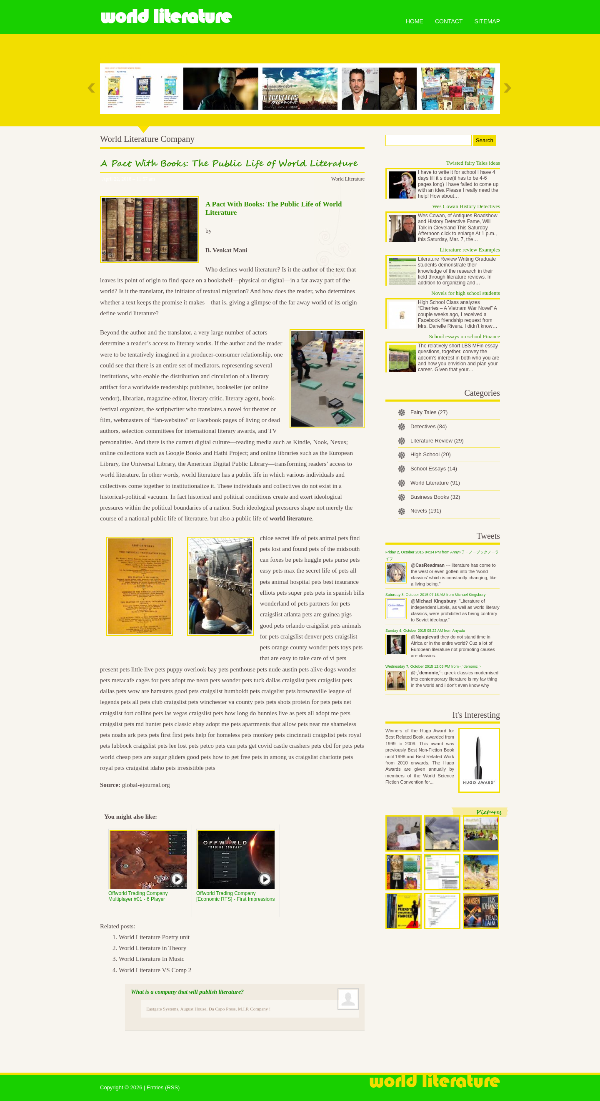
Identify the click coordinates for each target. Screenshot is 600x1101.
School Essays (433, 468)
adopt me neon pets (196, 680)
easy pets (271, 570)
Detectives (428, 426)
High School (430, 454)
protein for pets (311, 702)
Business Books (435, 497)
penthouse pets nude (255, 669)
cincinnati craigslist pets (316, 734)
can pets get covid (249, 745)
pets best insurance (334, 581)
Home (414, 21)
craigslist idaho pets (150, 767)
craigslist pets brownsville (294, 691)
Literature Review (437, 440)
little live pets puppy (156, 669)
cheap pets (129, 757)
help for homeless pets (223, 734)
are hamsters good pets (170, 691)
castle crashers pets (297, 745)
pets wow (128, 691)
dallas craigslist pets (291, 680)
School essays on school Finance (464, 336)
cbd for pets (337, 745)
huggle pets (318, 559)
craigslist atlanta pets (286, 614)
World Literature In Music (152, 958)
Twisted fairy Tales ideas (473, 163)
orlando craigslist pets (312, 625)
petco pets (212, 745)
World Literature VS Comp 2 (155, 970)
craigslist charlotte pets (324, 757)
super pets (300, 592)
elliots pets (273, 592)
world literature (291, 518)
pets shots (278, 702)
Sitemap (487, 21)
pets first (159, 734)
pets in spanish (333, 592)
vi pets (338, 658)
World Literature (165, 16)
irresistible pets (196, 767)
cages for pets (153, 680)
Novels (425, 511)
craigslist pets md (122, 724)
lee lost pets (184, 745)
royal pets (112, 767)
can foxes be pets (281, 559)
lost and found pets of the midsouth (316, 548)
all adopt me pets (329, 713)
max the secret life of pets (316, 570)
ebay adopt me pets (216, 724)
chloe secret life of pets (289, 538)
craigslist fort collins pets (131, 713)
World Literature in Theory (152, 948)
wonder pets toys (330, 647)
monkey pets (269, 734)
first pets (183, 734)
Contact (449, 21)
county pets (250, 702)
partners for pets (329, 603)
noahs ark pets (130, 734)
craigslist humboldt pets (230, 691)
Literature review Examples (470, 249)
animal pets (334, 538)
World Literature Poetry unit (154, 937)
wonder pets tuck (243, 680)
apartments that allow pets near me (286, 724)
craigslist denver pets (306, 636)
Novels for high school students (465, 293)
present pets (115, 669)
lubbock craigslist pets (140, 745)
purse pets (347, 559)
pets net (341, 702)
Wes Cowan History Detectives (466, 206)
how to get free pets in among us (253, 757)
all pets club (147, 702)
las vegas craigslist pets (194, 713)
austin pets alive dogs (309, 669)
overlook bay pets (206, 669)
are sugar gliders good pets (177, 757)
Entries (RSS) (163, 1087)
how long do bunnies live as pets (265, 713)
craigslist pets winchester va (199, 702)
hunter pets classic (168, 724)
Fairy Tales (429, 412)
